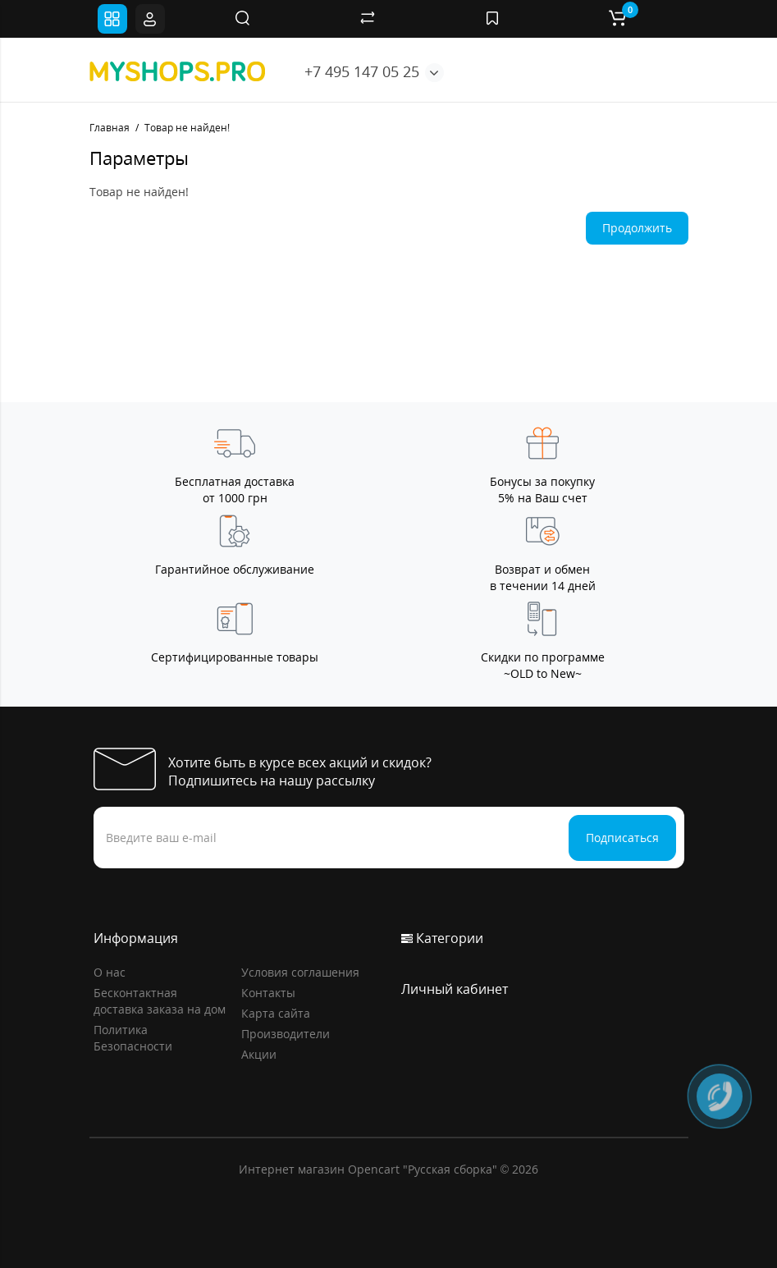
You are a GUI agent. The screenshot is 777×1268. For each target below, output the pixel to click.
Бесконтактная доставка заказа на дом (160, 1001)
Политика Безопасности (133, 1038)
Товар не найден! (187, 128)
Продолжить (637, 228)
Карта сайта (275, 1013)
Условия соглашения (300, 972)
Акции (259, 1054)
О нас (110, 972)
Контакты (268, 992)
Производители (285, 1033)
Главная (109, 128)
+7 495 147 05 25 (361, 71)
